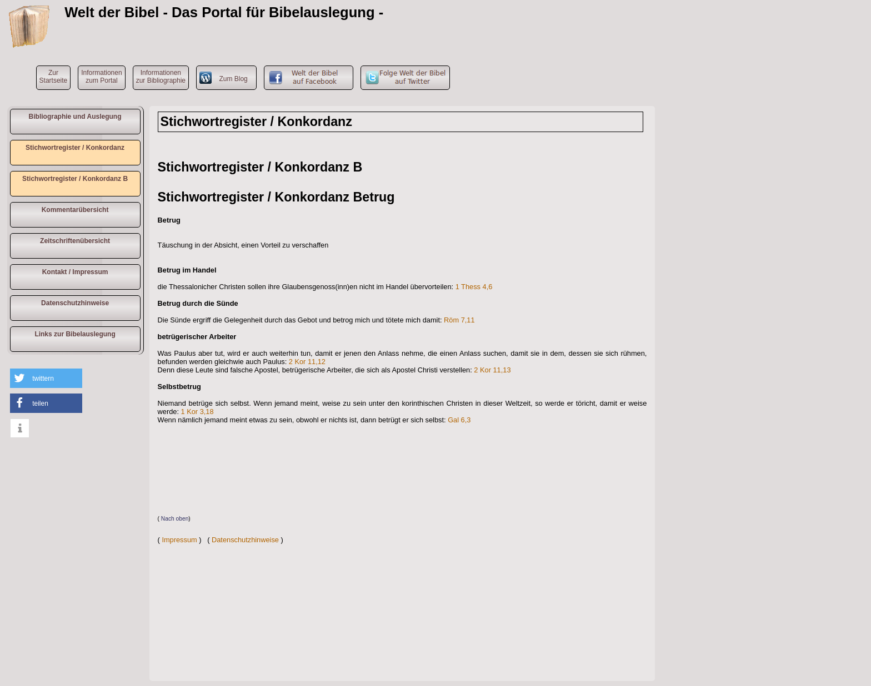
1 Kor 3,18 (197, 411)
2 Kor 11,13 (492, 370)
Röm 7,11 (459, 320)
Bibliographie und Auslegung (75, 116)
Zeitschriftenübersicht (75, 241)
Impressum (179, 540)
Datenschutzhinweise (75, 303)
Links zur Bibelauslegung (74, 334)
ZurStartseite (53, 76)
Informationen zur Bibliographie (161, 76)
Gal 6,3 (459, 420)
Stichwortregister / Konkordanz (75, 148)
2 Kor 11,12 (307, 361)
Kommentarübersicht (75, 210)
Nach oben (175, 519)
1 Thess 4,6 (474, 287)
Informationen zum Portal (101, 76)
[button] (46, 378)
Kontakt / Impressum (75, 272)
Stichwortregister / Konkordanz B (75, 179)
